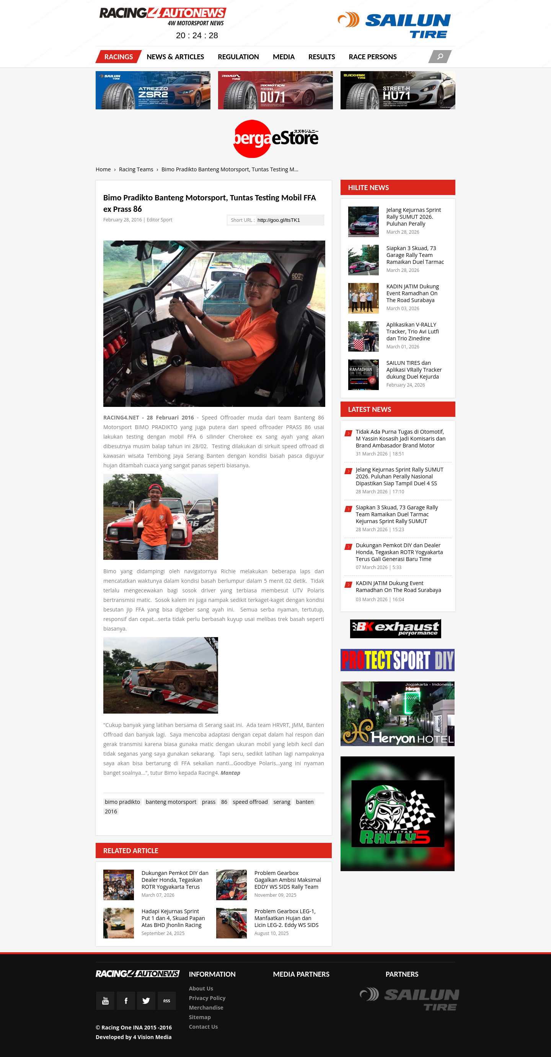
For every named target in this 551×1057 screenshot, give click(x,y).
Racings (118, 56)
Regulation (238, 56)
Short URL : (243, 220)
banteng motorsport (171, 801)
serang (282, 801)
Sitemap (200, 1017)
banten (305, 801)
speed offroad (250, 801)
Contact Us (203, 1026)
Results (321, 56)
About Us (201, 988)
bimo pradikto (122, 801)
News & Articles (175, 56)
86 (224, 801)
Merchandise (206, 1007)
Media (284, 56)
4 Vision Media (152, 1037)
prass (208, 801)
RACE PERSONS (373, 56)
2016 (111, 811)
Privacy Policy (207, 998)
